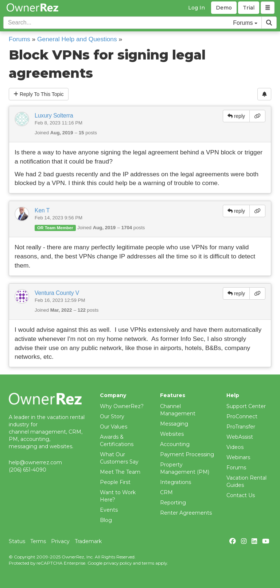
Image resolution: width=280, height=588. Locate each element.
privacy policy (118, 563)
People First (115, 482)
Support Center (246, 406)
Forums (19, 39)
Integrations (175, 482)
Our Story (112, 416)
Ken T (42, 210)
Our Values (113, 426)
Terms (38, 541)
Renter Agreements (186, 513)
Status (17, 541)
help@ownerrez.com (35, 462)
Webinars (238, 457)
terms (148, 563)
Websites (172, 434)
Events (109, 510)
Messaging (174, 423)
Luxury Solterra (54, 115)
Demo (224, 7)
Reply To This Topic (38, 94)
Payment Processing (187, 454)
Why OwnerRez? (122, 406)
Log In (196, 7)
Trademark (88, 541)
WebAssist (239, 437)
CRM (166, 492)
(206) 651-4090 (27, 469)
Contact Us (240, 495)
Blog (106, 520)
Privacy (60, 541)
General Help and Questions (77, 39)
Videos (235, 447)
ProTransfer (240, 426)
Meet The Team (120, 472)
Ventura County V (57, 293)
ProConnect (241, 416)
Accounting (175, 444)
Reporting (173, 502)
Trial (248, 7)
